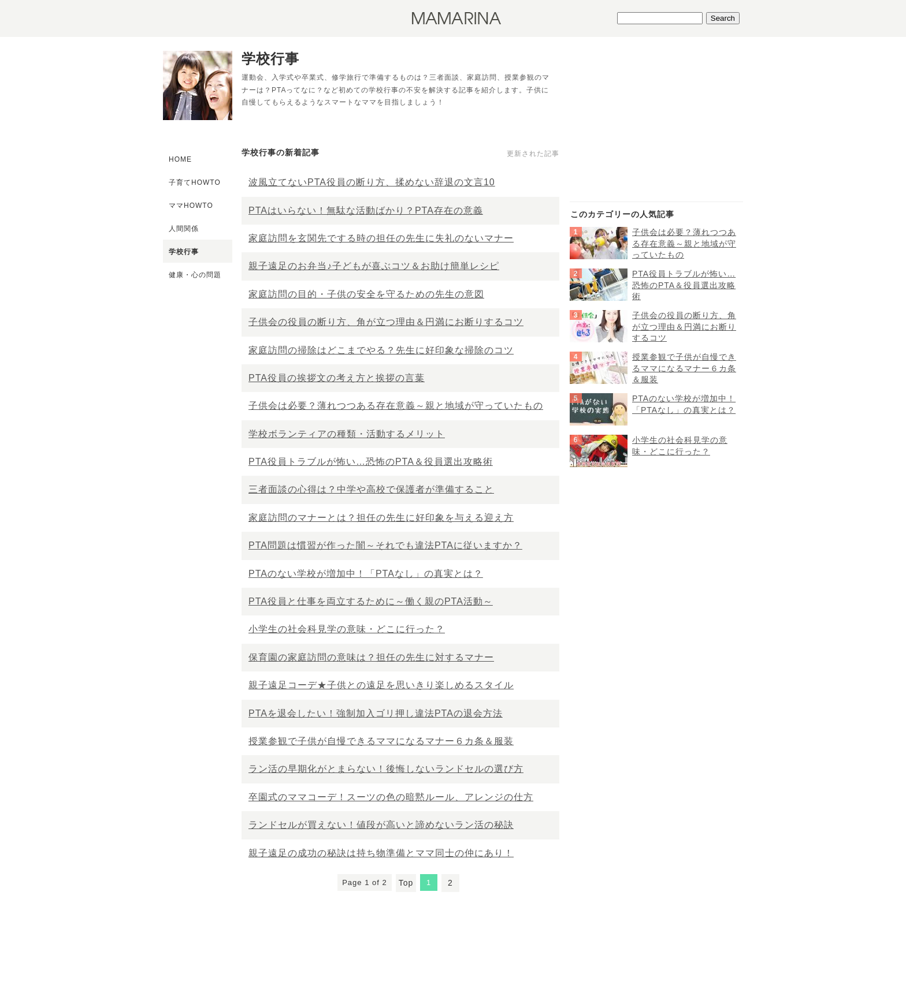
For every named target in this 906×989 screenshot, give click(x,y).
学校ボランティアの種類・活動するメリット (346, 434)
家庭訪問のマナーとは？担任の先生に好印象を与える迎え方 (381, 518)
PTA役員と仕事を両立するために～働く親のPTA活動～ (370, 601)
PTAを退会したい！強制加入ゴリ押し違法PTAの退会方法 (375, 713)
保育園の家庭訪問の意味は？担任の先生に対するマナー (371, 657)
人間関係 (184, 229)
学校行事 (184, 252)
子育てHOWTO (195, 182)
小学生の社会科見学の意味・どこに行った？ (346, 629)
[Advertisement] (656, 127)
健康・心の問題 (195, 275)
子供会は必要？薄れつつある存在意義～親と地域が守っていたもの (395, 405)
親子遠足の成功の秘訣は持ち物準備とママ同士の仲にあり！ (381, 853)
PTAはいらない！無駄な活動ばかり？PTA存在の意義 (365, 210)
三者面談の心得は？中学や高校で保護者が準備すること (371, 489)
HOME (180, 159)
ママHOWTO (191, 205)
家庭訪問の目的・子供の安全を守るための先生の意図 (366, 294)
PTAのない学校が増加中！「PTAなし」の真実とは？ (365, 574)
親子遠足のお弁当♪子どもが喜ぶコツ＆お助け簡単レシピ (373, 266)
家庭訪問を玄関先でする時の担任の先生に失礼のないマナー (381, 238)
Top (406, 882)
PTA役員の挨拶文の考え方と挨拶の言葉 (336, 378)
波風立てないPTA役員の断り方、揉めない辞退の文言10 (371, 182)
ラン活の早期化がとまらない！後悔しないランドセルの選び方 (385, 769)
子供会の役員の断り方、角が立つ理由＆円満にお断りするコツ (385, 322)
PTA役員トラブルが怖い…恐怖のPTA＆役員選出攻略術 (370, 461)
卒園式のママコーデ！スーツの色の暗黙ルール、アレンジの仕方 (390, 797)
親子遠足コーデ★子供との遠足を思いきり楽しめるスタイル (381, 685)
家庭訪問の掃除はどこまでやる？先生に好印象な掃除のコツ (381, 350)
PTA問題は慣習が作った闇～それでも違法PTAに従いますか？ (385, 545)
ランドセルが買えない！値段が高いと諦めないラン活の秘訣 (381, 825)
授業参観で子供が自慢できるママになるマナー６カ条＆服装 (381, 741)
